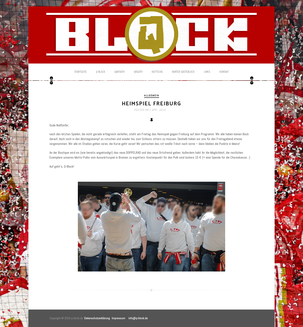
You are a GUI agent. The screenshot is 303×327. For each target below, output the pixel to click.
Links (207, 72)
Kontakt (224, 72)
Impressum (118, 318)
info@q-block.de (138, 318)
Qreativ (138, 72)
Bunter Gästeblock (183, 72)
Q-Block (100, 72)
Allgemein (151, 95)
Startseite (80, 72)
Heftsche (157, 72)
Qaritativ (119, 72)
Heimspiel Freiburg (151, 103)
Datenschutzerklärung (97, 318)
